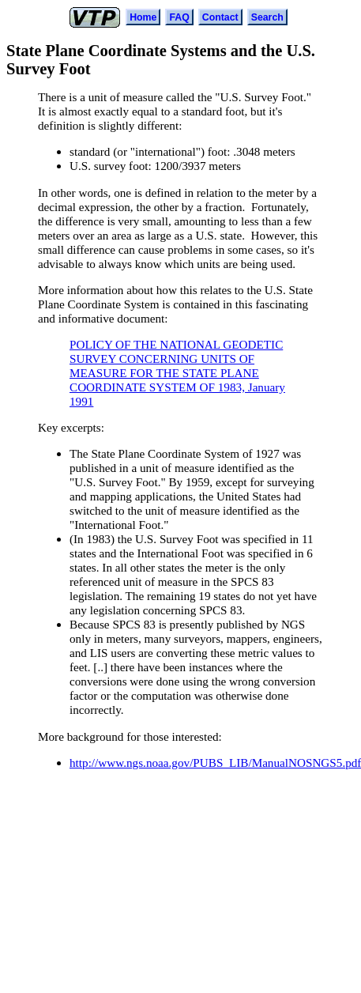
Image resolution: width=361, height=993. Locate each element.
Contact (220, 17)
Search (267, 17)
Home (143, 17)
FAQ (179, 17)
